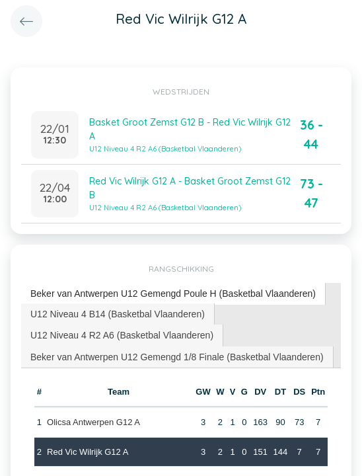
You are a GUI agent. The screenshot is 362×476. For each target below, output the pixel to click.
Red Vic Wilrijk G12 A (87, 452)
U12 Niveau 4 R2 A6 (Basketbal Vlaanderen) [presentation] (121, 335)
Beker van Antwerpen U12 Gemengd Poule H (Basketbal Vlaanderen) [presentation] (173, 293)
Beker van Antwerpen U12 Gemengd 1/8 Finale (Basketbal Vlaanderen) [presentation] (177, 357)
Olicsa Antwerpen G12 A (93, 422)
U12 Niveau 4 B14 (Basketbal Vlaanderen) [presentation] (117, 314)
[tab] (173, 294)
